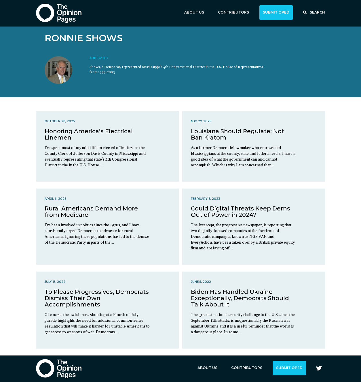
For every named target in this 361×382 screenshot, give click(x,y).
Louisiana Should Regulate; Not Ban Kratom (237, 134)
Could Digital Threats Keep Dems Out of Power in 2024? (240, 211)
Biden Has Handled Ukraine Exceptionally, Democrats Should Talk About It (240, 298)
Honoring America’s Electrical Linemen (89, 134)
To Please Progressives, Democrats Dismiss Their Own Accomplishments (97, 298)
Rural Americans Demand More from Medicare (91, 211)
